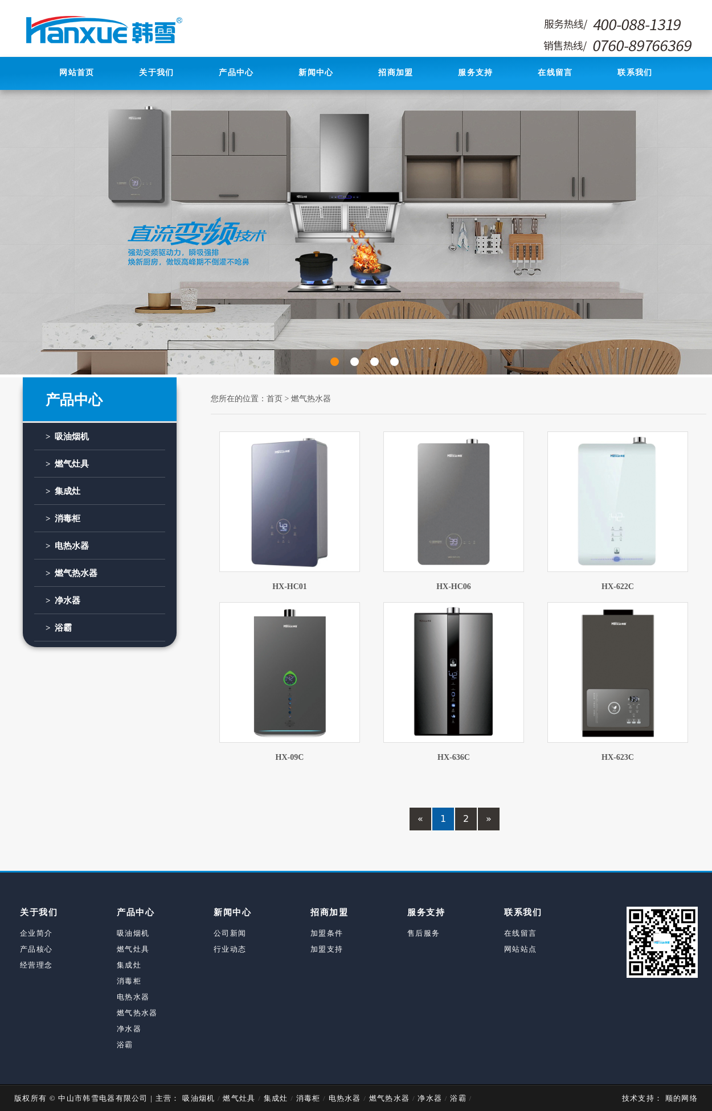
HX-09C (290, 757)
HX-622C (617, 586)
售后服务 (423, 933)
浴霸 (125, 1044)
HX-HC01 (289, 586)
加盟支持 (326, 949)
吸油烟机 (133, 933)
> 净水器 (63, 600)
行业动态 (230, 949)
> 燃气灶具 (67, 463)
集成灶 (129, 965)
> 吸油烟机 (67, 436)
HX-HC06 (453, 586)
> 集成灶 (63, 491)
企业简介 (36, 933)
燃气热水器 (311, 398)
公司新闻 (230, 933)
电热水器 (133, 997)
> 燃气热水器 (71, 573)
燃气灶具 (133, 949)
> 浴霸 (59, 627)
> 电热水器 (67, 545)
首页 (275, 398)
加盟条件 (326, 933)
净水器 (129, 1028)
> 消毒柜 (63, 518)
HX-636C (453, 757)
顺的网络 (680, 1098)
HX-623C (617, 757)
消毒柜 (129, 981)
